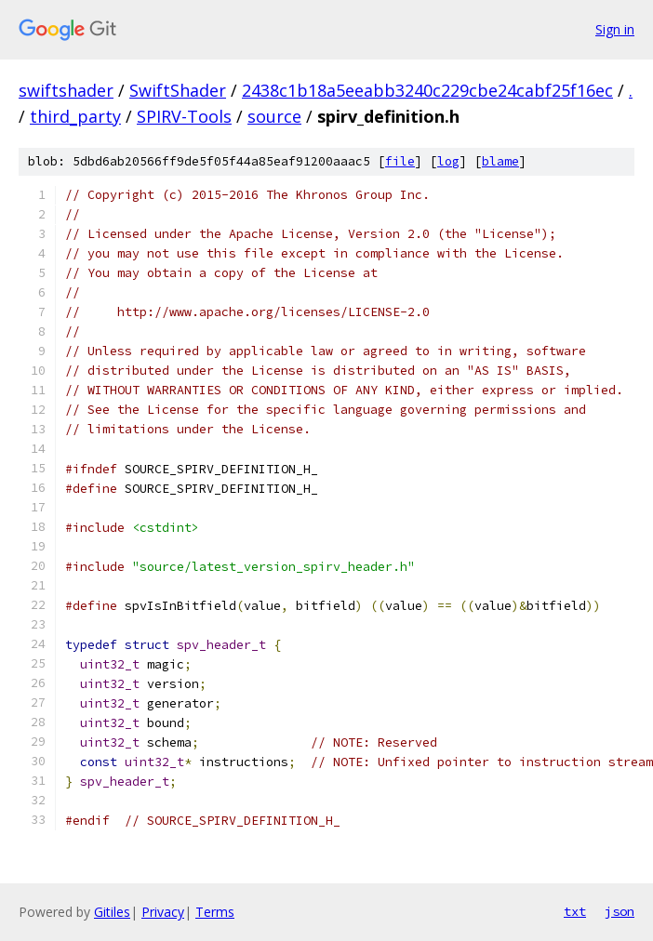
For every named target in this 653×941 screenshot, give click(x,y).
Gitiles (112, 912)
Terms (214, 912)
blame (500, 161)
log (448, 161)
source (274, 116)
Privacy (162, 912)
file (400, 161)
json (619, 911)
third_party (75, 116)
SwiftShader (177, 90)
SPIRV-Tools (184, 116)
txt (575, 911)
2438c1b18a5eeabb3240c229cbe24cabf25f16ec (427, 90)
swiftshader (66, 90)
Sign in (614, 29)
